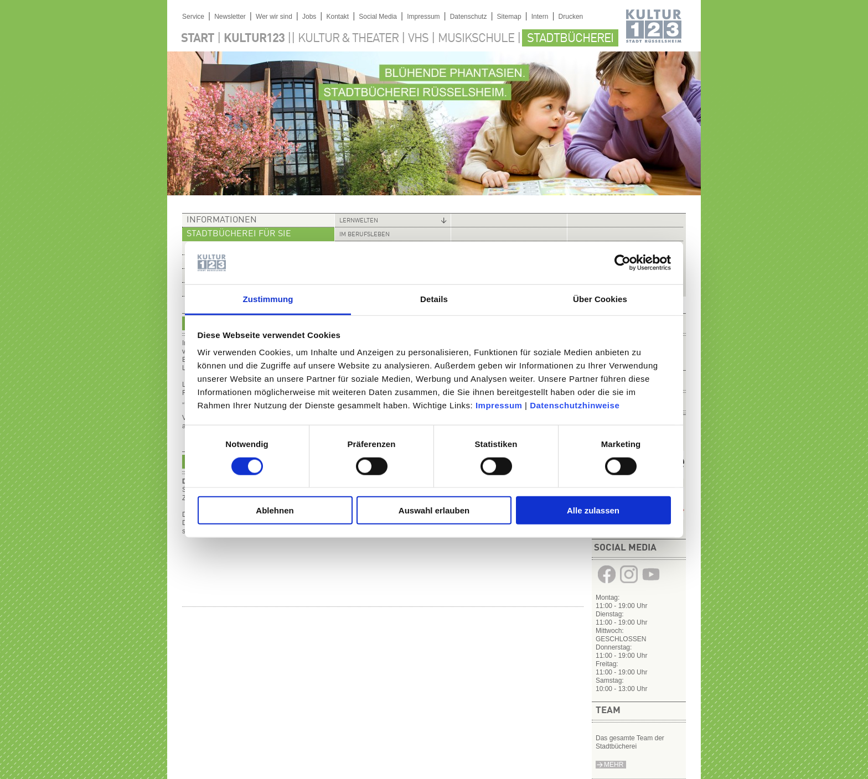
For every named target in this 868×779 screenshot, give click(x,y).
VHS (418, 39)
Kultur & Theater (348, 39)
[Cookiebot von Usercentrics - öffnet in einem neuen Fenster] (622, 263)
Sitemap (509, 16)
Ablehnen (274, 510)
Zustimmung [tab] (268, 299)
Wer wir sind (274, 16)
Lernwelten (358, 221)
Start (197, 39)
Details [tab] (434, 299)
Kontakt (337, 16)
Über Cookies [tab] (600, 299)
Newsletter (230, 16)
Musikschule (476, 39)
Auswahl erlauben (434, 510)
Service (193, 16)
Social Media (378, 16)
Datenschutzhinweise (574, 405)
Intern (540, 16)
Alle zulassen (593, 510)
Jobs (309, 16)
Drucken (571, 16)
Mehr (613, 764)
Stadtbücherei (570, 39)
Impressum (499, 405)
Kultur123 (254, 39)
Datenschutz (468, 16)
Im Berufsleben (364, 235)
